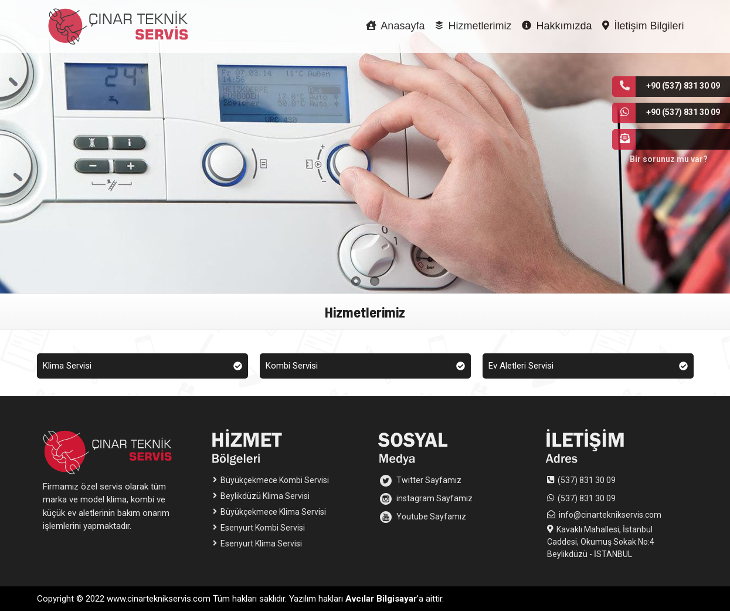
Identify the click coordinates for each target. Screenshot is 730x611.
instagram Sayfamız (426, 499)
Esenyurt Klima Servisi (257, 543)
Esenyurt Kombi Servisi (259, 527)
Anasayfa (395, 26)
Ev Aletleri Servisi (588, 365)
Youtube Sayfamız (423, 517)
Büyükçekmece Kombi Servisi (271, 480)
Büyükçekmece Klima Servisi (269, 512)
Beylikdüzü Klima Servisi (261, 496)
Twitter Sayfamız (420, 481)
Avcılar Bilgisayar (381, 598)
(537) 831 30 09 (587, 480)
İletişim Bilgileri (643, 26)
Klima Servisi (142, 365)
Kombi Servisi (365, 365)
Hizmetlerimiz (473, 26)
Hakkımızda (557, 26)
